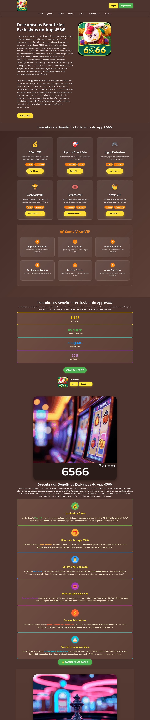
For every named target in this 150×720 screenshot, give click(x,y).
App (80, 14)
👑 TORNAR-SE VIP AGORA (75, 662)
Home (41, 14)
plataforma (93, 14)
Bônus (61, 14)
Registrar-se (126, 6)
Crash (107, 14)
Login (113, 6)
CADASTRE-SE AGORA (75, 370)
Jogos (50, 14)
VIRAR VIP (25, 115)
